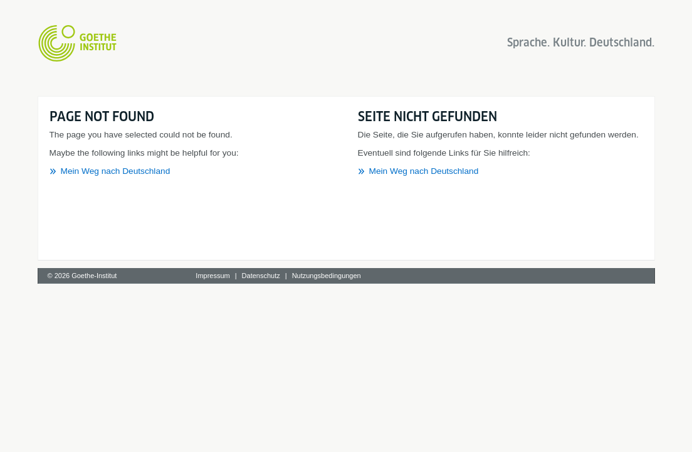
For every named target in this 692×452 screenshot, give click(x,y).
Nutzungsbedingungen (326, 275)
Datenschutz (261, 275)
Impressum (212, 275)
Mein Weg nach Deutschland (115, 171)
